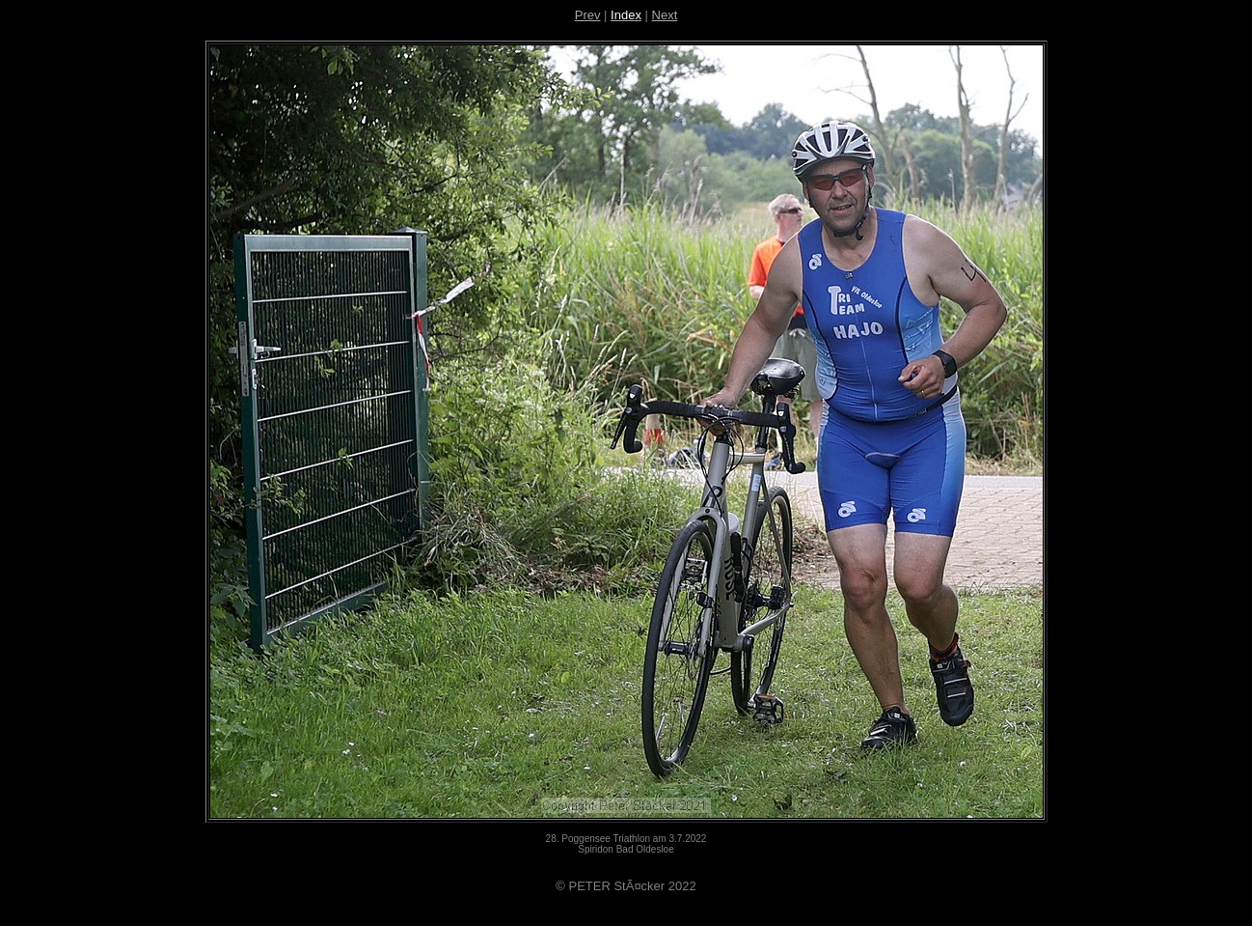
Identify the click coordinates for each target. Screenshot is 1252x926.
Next (665, 15)
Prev (588, 15)
